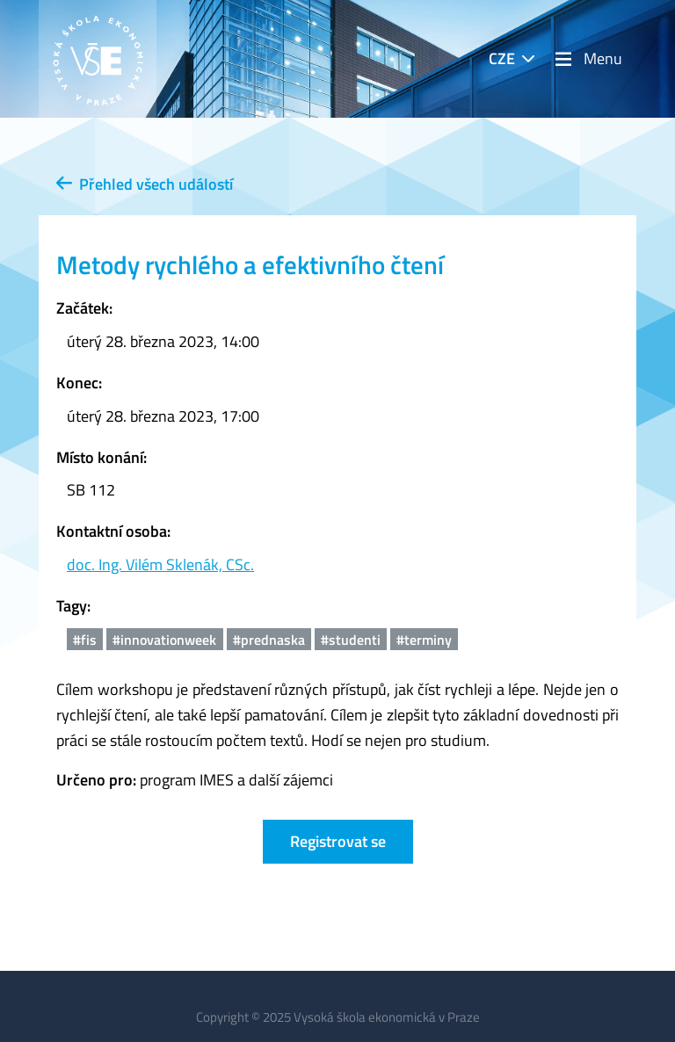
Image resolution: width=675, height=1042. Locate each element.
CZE (502, 58)
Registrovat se (338, 841)
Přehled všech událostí (144, 184)
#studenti (351, 639)
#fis (85, 639)
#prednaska (269, 639)
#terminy (424, 639)
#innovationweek (164, 639)
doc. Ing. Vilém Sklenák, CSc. (160, 564)
